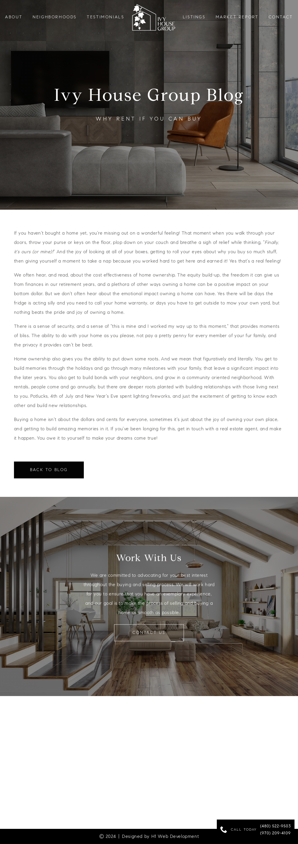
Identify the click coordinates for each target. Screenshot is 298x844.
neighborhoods (55, 17)
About (14, 17)
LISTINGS (194, 17)
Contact (281, 17)
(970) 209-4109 (275, 833)
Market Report (237, 17)
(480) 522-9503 (275, 826)
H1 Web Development (175, 836)
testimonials (105, 17)
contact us (149, 635)
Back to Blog (49, 473)
